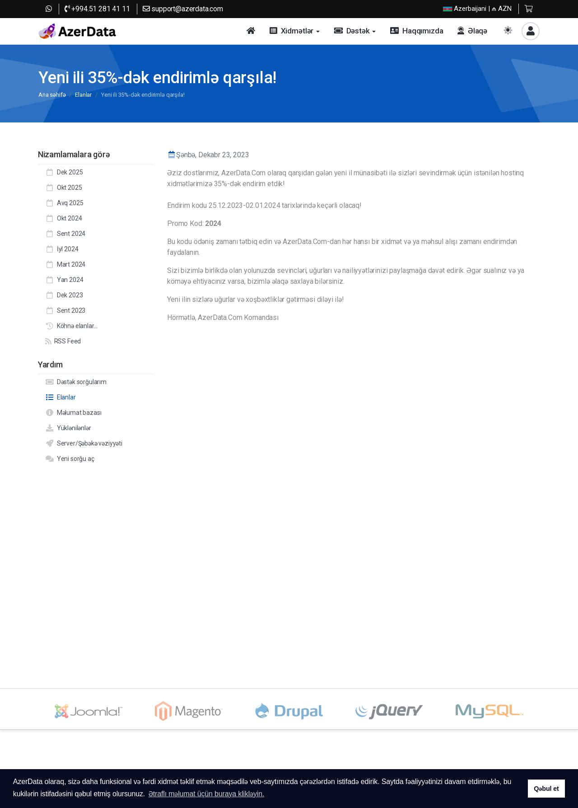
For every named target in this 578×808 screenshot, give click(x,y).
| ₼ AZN (477, 9)
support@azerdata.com (183, 9)
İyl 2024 (61, 249)
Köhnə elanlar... (71, 325)
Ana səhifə (51, 94)
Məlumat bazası (73, 412)
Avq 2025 (64, 202)
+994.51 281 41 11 (97, 9)
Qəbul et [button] (546, 788)
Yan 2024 (64, 279)
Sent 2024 (65, 233)
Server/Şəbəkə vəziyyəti (83, 443)
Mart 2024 (65, 264)
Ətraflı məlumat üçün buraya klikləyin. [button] (207, 794)
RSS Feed (63, 341)
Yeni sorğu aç (69, 458)
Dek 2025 (64, 172)
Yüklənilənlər (68, 428)
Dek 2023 (64, 295)
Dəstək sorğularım (76, 381)
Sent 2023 (65, 310)
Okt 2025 (63, 187)
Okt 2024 (63, 218)
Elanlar (83, 94)
